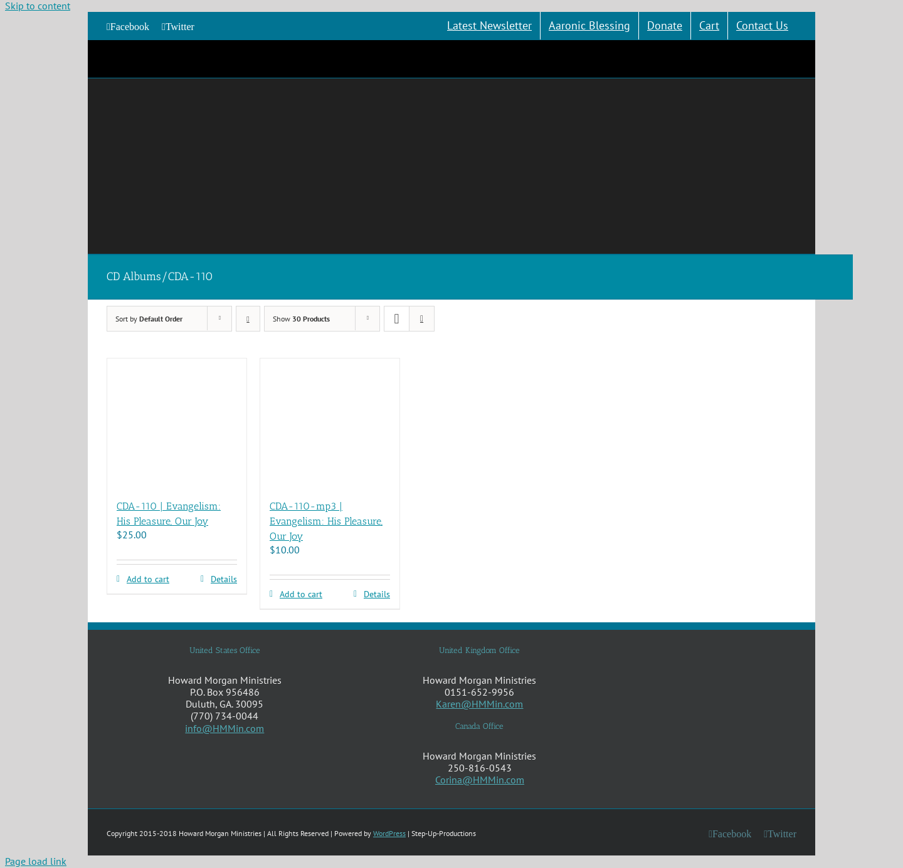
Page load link (35, 861)
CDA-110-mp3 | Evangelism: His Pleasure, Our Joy (326, 521)
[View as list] (421, 318)
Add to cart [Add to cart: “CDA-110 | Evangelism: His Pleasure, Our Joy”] (148, 579)
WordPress (389, 833)
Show (301, 318)
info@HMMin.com (224, 728)
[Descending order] (248, 319)
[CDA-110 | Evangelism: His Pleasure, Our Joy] (176, 422)
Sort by (148, 318)
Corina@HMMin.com (479, 779)
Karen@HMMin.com (479, 704)
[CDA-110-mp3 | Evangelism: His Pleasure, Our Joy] (329, 422)
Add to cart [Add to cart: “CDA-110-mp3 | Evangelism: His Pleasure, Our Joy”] (301, 594)
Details (224, 579)
